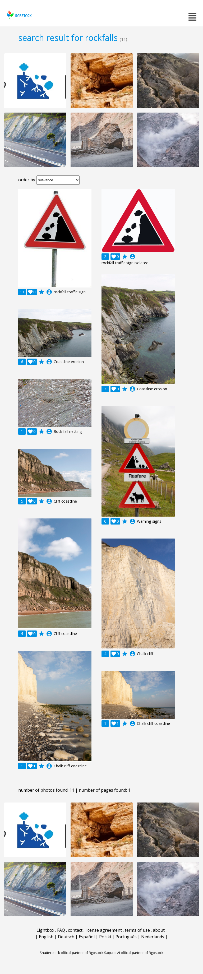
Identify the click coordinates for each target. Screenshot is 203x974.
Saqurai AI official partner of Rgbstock (133, 952)
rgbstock (19, 15)
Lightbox (45, 930)
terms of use (137, 930)
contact (75, 930)
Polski (105, 937)
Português (126, 937)
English (46, 937)
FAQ (61, 930)
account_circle (49, 292)
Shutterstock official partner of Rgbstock (71, 952)
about (159, 930)
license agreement (103, 930)
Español (87, 937)
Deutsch (66, 937)
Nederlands (152, 937)
